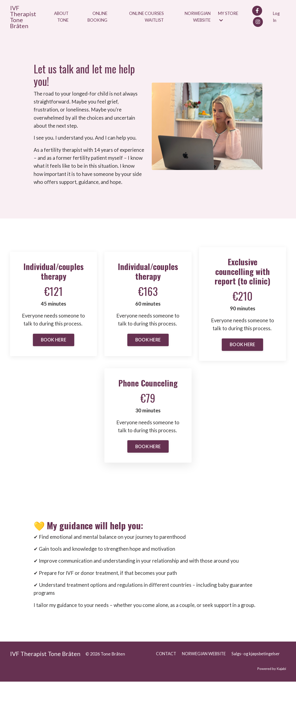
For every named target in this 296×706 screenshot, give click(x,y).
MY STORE (230, 16)
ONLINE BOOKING (97, 16)
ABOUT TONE (61, 16)
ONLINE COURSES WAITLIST (145, 16)
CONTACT (158, 678)
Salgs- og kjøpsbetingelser (254, 678)
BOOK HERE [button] (53, 352)
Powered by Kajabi (271, 693)
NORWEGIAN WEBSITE (197, 16)
